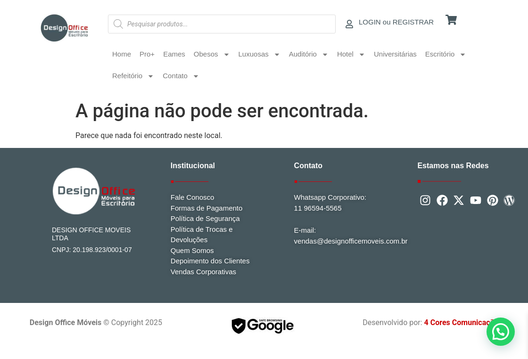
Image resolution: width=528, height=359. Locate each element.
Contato (181, 76)
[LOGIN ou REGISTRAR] (349, 24)
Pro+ (147, 54)
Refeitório (133, 76)
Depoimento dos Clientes (210, 261)
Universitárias (395, 54)
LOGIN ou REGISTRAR (396, 22)
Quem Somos (192, 250)
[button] (501, 332)
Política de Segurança (205, 218)
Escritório (446, 54)
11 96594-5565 (318, 208)
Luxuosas (259, 54)
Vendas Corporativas (203, 272)
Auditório (309, 54)
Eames (174, 54)
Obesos (212, 54)
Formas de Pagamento (207, 208)
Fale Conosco (192, 197)
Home (121, 54)
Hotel (351, 54)
